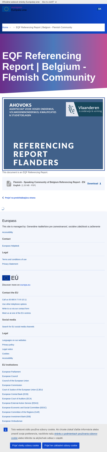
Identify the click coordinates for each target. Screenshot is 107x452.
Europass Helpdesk (10, 246)
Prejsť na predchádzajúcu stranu (20, 198)
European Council (10, 376)
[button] (53, 134)
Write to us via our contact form (15, 308)
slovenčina (100, 10)
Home (5, 27)
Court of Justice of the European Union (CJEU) (22, 390)
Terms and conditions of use (14, 259)
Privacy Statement (10, 264)
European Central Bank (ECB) (15, 394)
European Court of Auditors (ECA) (17, 399)
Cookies (5, 354)
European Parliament (11, 372)
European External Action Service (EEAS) (20, 403)
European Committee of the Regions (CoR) (21, 412)
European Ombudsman (12, 421)
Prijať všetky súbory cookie (25, 445)
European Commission (12, 385)
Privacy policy (8, 345)
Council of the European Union (15, 381)
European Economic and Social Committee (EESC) (24, 407)
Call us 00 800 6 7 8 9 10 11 (14, 299)
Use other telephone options (14, 304)
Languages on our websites (14, 340)
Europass (9, 221)
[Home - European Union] (14, 10)
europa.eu (25, 285)
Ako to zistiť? (49, 2)
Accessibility (7, 232)
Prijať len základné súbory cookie (60, 445)
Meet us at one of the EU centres (16, 313)
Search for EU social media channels (18, 327)
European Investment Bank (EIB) (16, 416)
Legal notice (7, 349)
